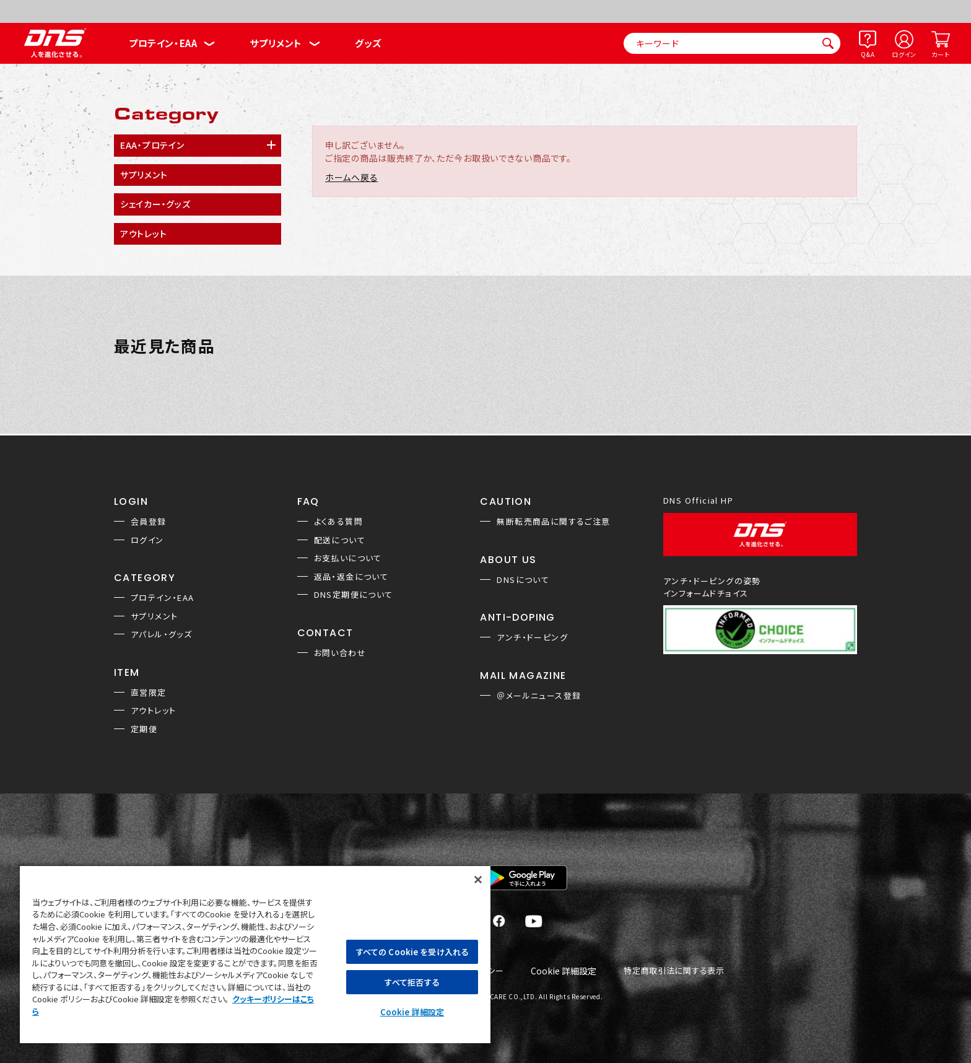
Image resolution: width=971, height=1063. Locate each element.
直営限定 (149, 692)
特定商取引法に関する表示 (674, 971)
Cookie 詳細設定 (563, 971)
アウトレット (153, 710)
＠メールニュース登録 (539, 695)
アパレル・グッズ (161, 634)
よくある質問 (338, 521)
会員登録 (149, 521)
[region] (255, 954)
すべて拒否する (412, 982)
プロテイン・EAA (163, 43)
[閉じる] (478, 879)
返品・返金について (351, 576)
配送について (339, 540)
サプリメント (276, 43)
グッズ (368, 43)
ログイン (904, 54)
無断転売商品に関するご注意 (553, 521)
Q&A (867, 54)
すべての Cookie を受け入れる (412, 952)
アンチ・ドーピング (532, 637)
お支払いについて (348, 558)
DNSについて (523, 579)
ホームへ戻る (351, 177)
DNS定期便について (353, 594)
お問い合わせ (340, 652)
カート (940, 54)
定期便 (144, 729)
